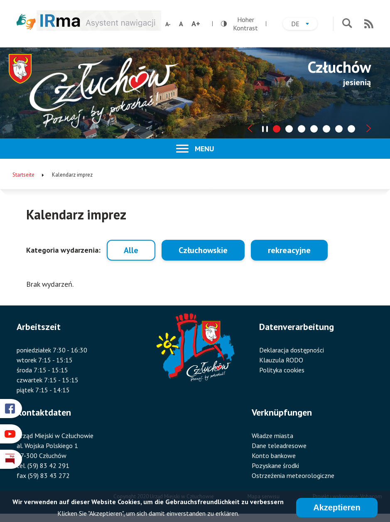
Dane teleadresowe (279, 445)
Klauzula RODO (281, 360)
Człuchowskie (203, 250)
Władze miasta (272, 435)
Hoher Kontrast (239, 23)
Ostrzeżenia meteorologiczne (293, 475)
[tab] (276, 129)
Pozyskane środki (275, 465)
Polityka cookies (281, 370)
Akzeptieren (336, 509)
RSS (368, 23)
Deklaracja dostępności (291, 350)
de (304, 25)
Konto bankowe (274, 455)
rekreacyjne (289, 250)
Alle (131, 250)
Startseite (23, 174)
